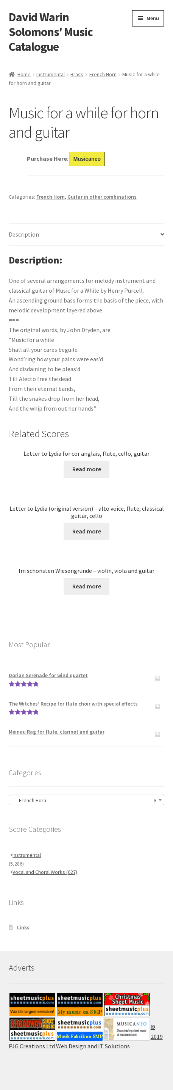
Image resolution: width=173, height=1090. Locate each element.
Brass (76, 74)
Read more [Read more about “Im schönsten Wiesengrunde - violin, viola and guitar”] (86, 586)
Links (23, 927)
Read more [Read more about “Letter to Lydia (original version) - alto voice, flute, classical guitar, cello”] (86, 531)
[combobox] (87, 800)
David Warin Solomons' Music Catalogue (51, 31)
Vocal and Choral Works (44, 872)
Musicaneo (87, 159)
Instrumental (50, 74)
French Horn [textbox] (84, 800)
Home (24, 74)
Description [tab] (24, 234)
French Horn (103, 74)
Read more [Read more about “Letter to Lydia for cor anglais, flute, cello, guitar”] (86, 469)
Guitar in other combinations (102, 196)
